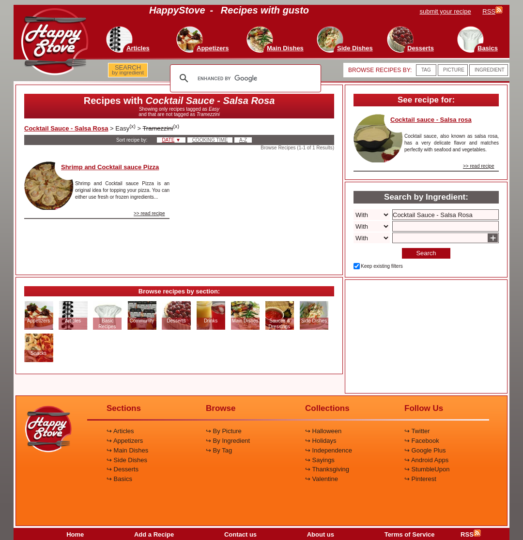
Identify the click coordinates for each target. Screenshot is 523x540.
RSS (471, 534)
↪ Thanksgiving (327, 469)
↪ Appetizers (125, 440)
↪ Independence (328, 450)
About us (320, 534)
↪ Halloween (323, 431)
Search (426, 253)
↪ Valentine (321, 478)
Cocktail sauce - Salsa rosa (431, 119)
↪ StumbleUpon (426, 469)
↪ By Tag (219, 450)
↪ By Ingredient (228, 440)
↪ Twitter (417, 431)
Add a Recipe (154, 534)
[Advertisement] (260, 209)
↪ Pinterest (420, 478)
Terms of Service (410, 534)
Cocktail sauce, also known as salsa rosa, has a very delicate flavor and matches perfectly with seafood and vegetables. (451, 142)
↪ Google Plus (425, 450)
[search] (244, 78)
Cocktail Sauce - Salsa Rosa (66, 128)
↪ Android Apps (426, 460)
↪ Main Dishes (127, 450)
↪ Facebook (421, 440)
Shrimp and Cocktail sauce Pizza (110, 167)
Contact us (240, 534)
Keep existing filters (382, 266)
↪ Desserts (122, 469)
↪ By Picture (224, 431)
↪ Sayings (320, 460)
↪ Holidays (320, 440)
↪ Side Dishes (127, 460)
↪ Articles (120, 431)
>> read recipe (149, 213)
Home (75, 534)
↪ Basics (119, 478)
